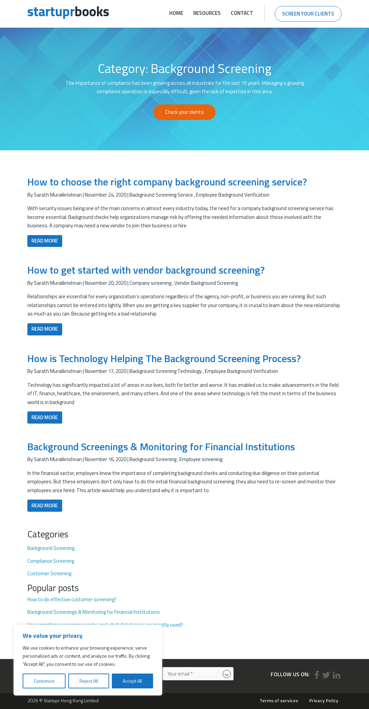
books (68, 11)
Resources (207, 13)
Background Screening (50, 548)
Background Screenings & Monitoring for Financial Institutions (161, 446)
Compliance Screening (50, 561)
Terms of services (279, 700)
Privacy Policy (323, 700)
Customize (44, 680)
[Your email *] (198, 673)
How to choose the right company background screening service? (167, 181)
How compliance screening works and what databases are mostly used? (105, 625)
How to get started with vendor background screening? (146, 270)
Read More (44, 241)
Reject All (88, 680)
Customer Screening (49, 573)
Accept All (132, 680)
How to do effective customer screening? (72, 599)
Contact (242, 13)
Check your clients (184, 112)
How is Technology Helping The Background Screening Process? (164, 358)
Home (176, 13)
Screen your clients (308, 14)
